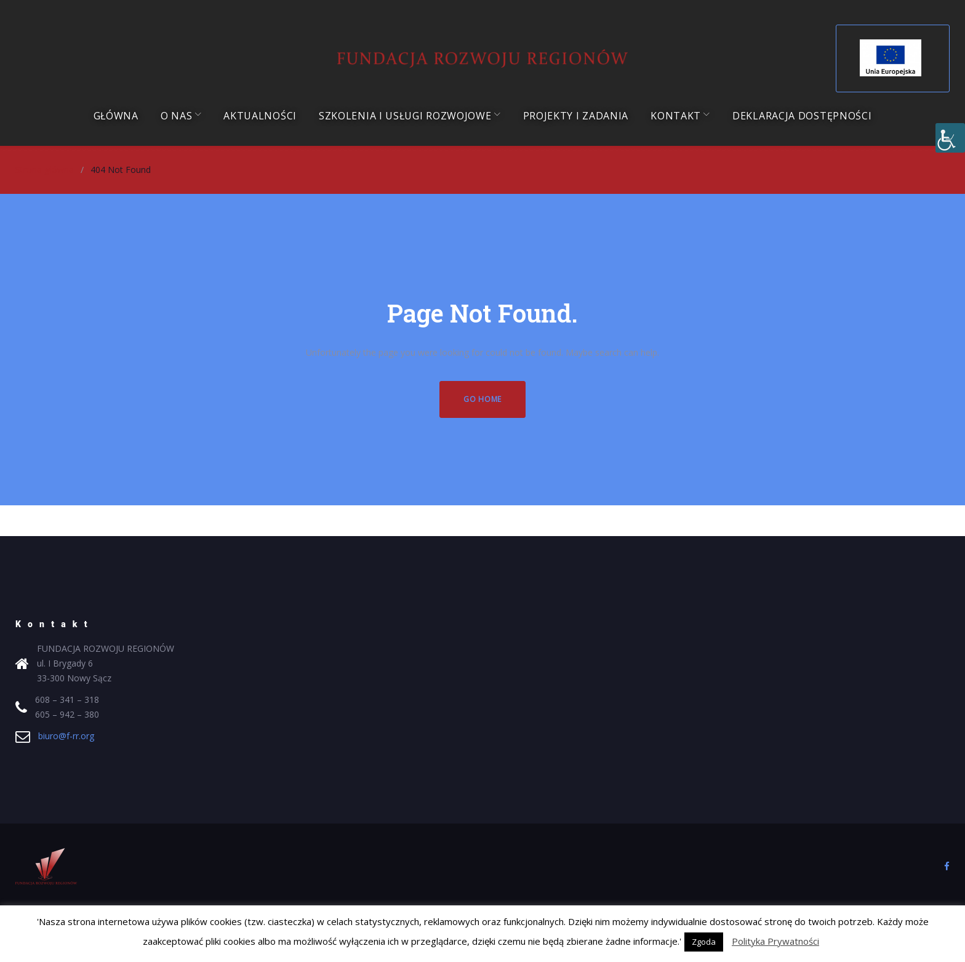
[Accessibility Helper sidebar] (950, 138)
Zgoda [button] (704, 941)
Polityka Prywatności (775, 941)
